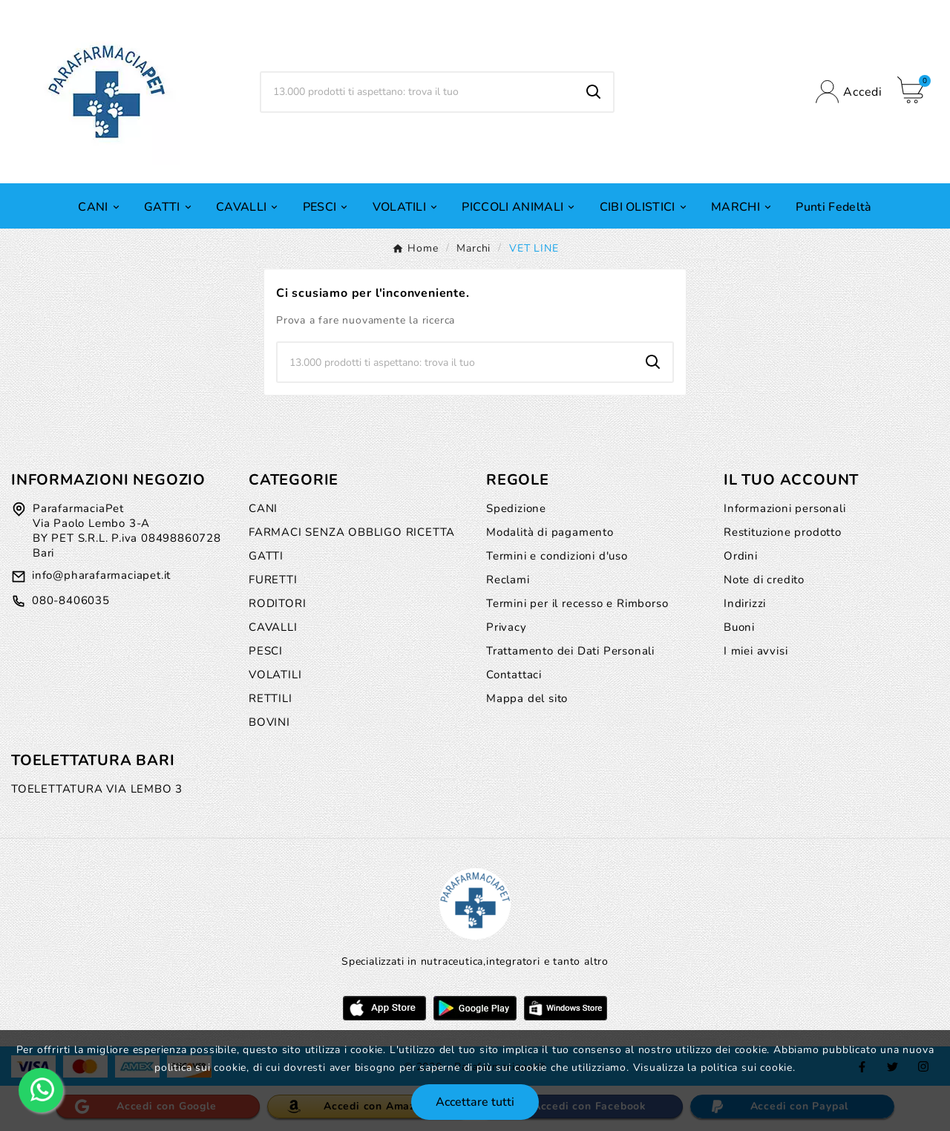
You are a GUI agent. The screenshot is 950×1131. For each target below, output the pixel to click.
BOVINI (269, 722)
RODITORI (277, 603)
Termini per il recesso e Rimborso (577, 603)
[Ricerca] (417, 92)
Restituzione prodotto (783, 532)
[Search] (593, 92)
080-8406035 (71, 600)
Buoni (739, 627)
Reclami (508, 579)
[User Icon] (849, 91)
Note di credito (764, 579)
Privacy (506, 627)
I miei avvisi (755, 650)
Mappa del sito (527, 698)
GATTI (266, 555)
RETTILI (270, 698)
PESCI (266, 650)
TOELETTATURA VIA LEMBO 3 (97, 788)
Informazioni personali (785, 508)
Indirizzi (745, 603)
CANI (263, 508)
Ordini (741, 555)
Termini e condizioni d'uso (557, 555)
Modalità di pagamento (550, 532)
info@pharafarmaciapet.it (101, 575)
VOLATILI (275, 674)
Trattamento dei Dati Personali (570, 650)
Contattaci (514, 674)
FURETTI (273, 579)
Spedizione (516, 508)
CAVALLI (273, 627)
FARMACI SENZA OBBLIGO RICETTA (352, 532)
